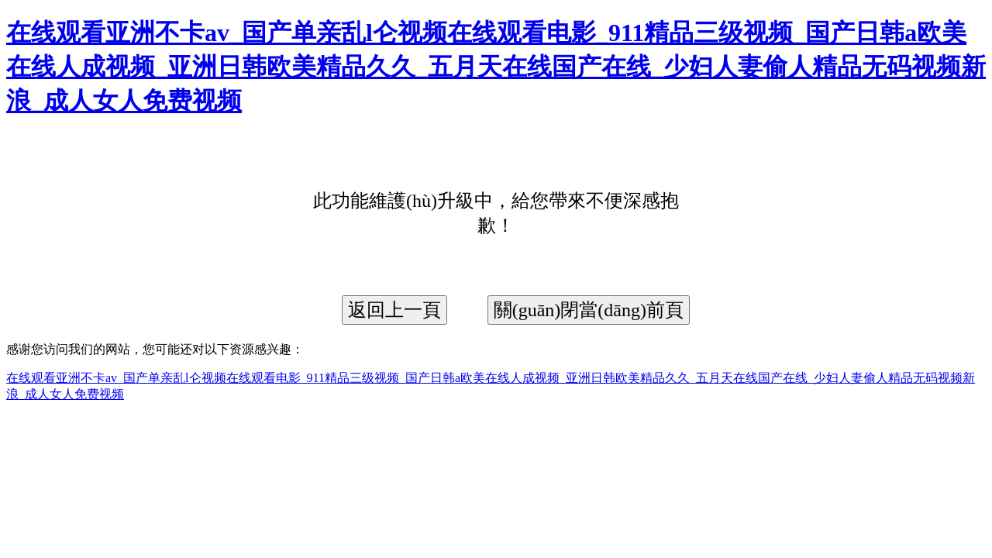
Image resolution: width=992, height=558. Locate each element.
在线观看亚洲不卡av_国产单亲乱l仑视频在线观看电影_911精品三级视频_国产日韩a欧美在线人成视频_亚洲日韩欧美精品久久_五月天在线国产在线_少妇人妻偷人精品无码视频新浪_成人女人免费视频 (496, 67)
